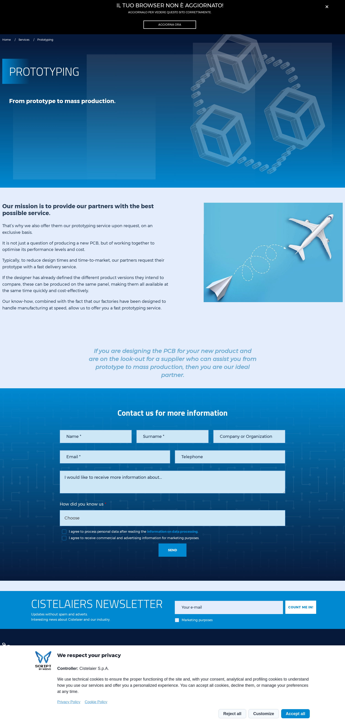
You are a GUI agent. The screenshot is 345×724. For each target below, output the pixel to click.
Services (24, 39)
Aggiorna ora (169, 24)
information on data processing (172, 532)
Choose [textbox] (72, 518)
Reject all (232, 713)
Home (6, 39)
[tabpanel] (273, 264)
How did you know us (81, 504)
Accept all (295, 713)
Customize (263, 713)
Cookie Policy (96, 702)
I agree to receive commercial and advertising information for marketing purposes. (134, 538)
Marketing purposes (197, 620)
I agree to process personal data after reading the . (133, 532)
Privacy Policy (68, 702)
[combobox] (172, 518)
